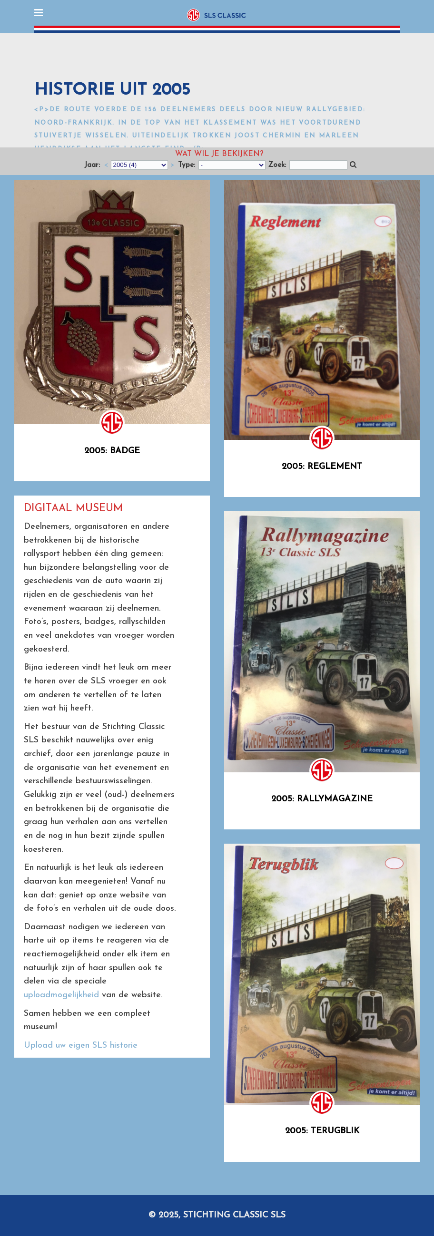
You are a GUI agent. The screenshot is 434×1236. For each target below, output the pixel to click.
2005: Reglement (322, 466)
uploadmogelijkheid (61, 995)
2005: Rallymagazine (322, 799)
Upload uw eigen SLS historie (81, 1045)
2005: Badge (112, 451)
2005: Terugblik (322, 1131)
